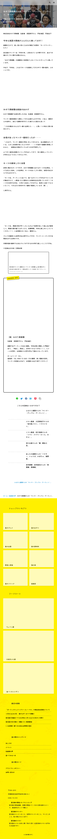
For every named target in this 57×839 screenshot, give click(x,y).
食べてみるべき (11, 755)
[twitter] (21, 398)
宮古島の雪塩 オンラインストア (20, 802)
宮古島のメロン (14, 821)
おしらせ (9, 743)
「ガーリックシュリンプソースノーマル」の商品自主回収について (28, 710)
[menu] (54, 2)
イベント (9, 747)
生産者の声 (8, 22)
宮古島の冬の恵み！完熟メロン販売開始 (19, 722)
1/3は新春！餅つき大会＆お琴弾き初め (19, 726)
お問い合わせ (10, 772)
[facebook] (26, 398)
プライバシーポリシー (13, 768)
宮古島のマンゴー (15, 811)
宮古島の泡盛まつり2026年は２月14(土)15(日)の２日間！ (25, 718)
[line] (17, 398)
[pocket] (35, 398)
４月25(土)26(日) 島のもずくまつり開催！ (20, 714)
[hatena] (31, 398)
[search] (49, 2)
